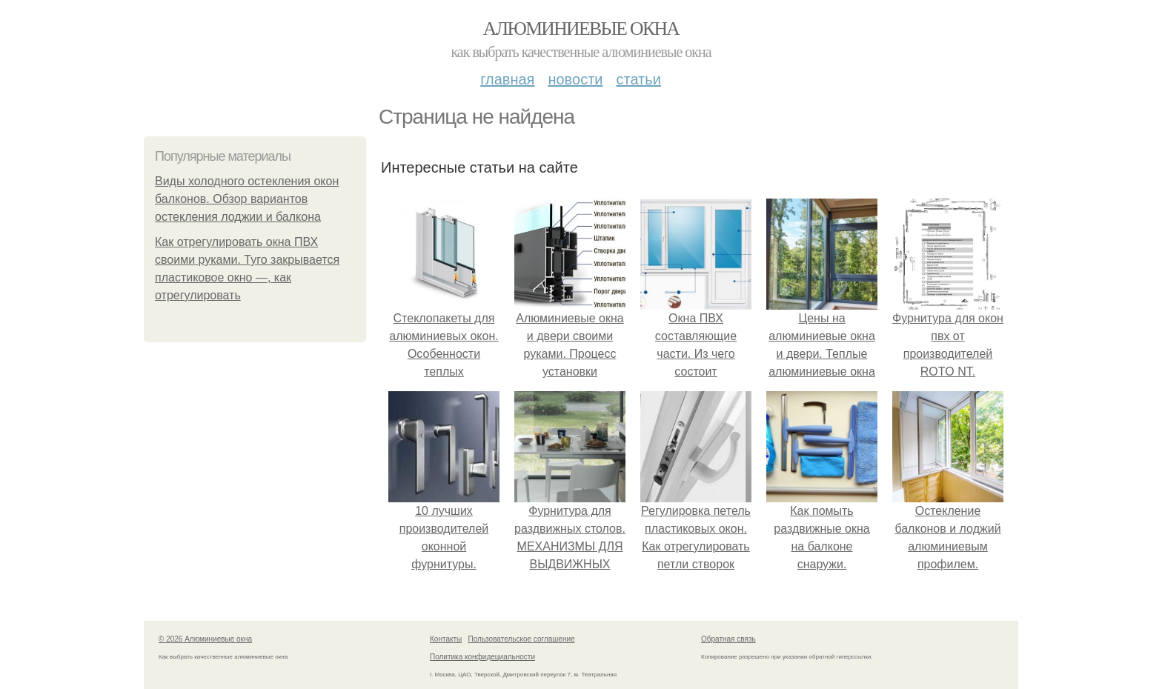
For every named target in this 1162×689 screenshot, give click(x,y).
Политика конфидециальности (482, 657)
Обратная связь (728, 639)
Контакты (446, 639)
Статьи (638, 79)
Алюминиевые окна (581, 28)
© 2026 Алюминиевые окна (205, 639)
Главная (507, 79)
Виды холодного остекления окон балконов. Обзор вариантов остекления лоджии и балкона (247, 199)
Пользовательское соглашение (521, 639)
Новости (575, 79)
